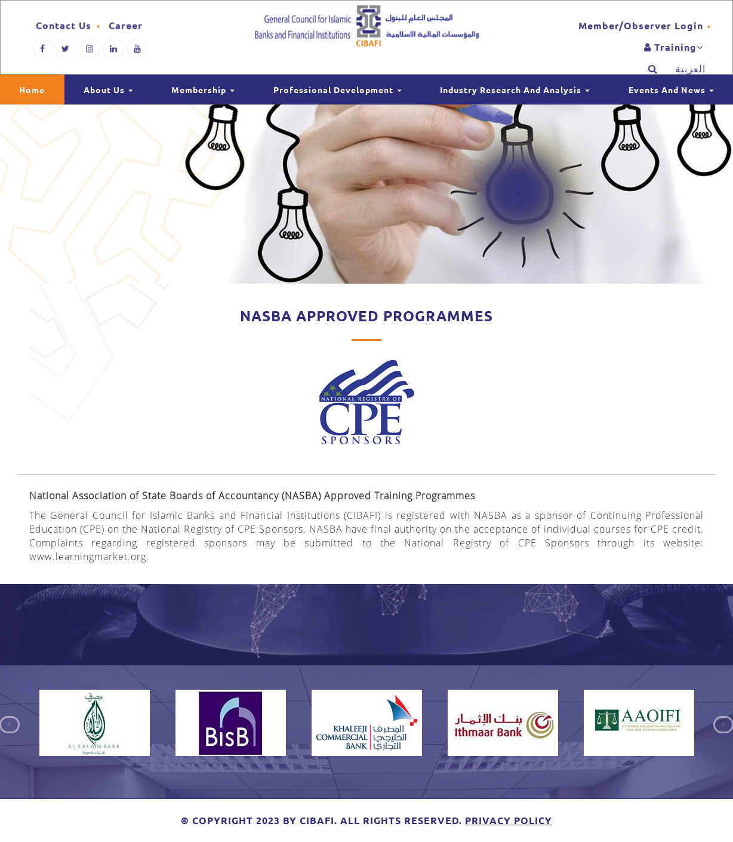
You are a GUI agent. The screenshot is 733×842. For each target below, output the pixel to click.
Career (126, 29)
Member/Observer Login (640, 30)
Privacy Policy (508, 820)
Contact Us (63, 29)
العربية (690, 73)
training (670, 51)
